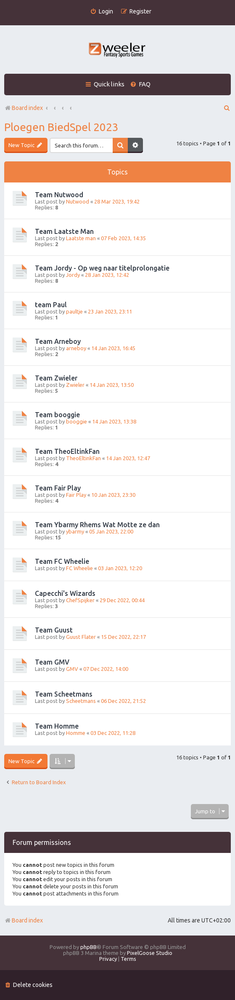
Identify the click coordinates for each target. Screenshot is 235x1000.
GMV (72, 669)
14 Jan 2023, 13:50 (112, 385)
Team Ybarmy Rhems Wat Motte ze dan (97, 524)
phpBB (88, 947)
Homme (75, 733)
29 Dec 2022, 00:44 (122, 600)
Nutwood (77, 201)
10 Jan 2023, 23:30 (113, 495)
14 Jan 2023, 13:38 (114, 421)
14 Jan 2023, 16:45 (113, 348)
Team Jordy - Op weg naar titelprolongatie (102, 268)
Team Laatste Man (64, 231)
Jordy (73, 275)
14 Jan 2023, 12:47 (128, 458)
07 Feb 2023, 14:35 (123, 238)
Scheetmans (81, 701)
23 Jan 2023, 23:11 (110, 311)
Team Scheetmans (63, 694)
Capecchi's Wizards (65, 593)
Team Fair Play (58, 488)
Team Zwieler (56, 378)
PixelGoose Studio (149, 953)
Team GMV (52, 662)
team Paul (51, 304)
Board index (23, 920)
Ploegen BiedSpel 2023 (61, 127)
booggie (76, 421)
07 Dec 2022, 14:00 (105, 669)
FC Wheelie (79, 568)
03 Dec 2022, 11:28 (112, 733)
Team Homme (57, 726)
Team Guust (54, 630)
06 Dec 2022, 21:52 (123, 701)
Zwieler (75, 385)
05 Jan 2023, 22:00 (111, 531)
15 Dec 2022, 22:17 (123, 637)
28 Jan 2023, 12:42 (107, 275)
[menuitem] (101, 11)
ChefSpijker (80, 600)
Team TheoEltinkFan (67, 451)
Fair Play (76, 495)
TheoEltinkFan (83, 458)
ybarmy (75, 531)
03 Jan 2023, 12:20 (120, 568)
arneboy (76, 348)
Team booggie (57, 414)
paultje (74, 311)
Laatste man (81, 238)
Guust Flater (81, 637)
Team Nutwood (59, 194)
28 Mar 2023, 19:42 (117, 201)
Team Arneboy (58, 341)
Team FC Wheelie (62, 561)
